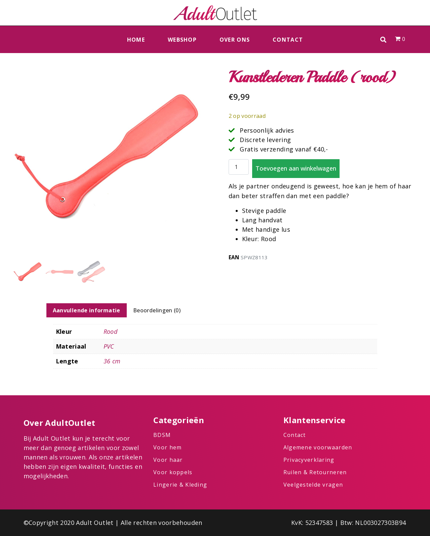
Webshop (182, 39)
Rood (110, 331)
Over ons (235, 39)
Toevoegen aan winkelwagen (296, 168)
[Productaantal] (239, 167)
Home (136, 39)
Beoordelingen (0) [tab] (157, 310)
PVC (109, 346)
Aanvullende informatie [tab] (86, 310)
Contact (288, 39)
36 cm (112, 361)
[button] (383, 39)
